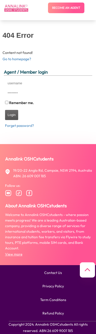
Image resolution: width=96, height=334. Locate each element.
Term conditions (53, 300)
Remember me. (21, 103)
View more (13, 254)
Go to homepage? (17, 59)
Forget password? (19, 125)
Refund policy (53, 313)
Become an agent (66, 8)
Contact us (53, 272)
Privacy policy (53, 286)
